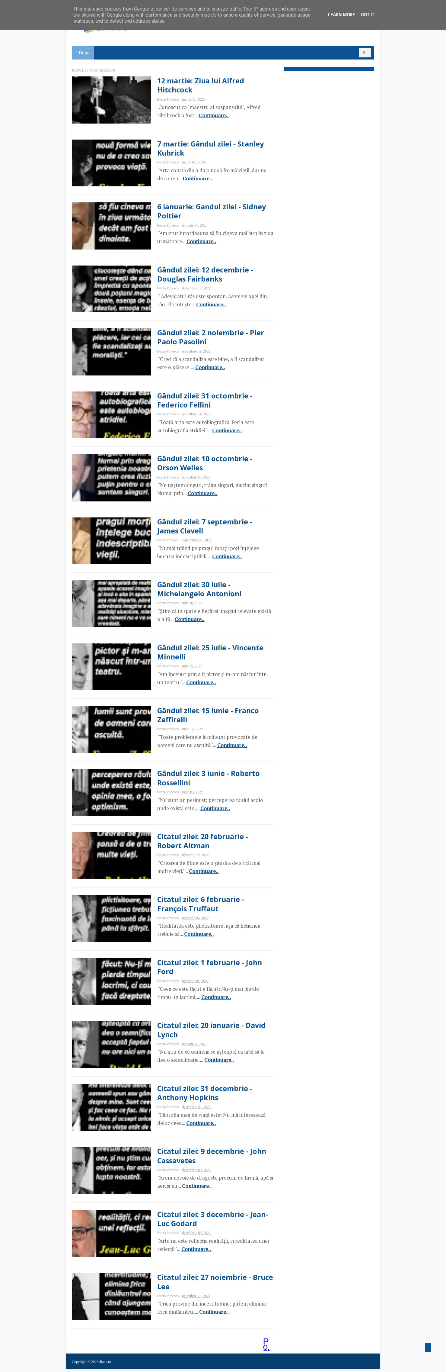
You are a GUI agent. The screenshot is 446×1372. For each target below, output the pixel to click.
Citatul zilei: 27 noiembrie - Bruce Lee (211, 1284)
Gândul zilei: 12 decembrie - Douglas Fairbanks (201, 274)
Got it (367, 15)
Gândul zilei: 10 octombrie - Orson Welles (201, 464)
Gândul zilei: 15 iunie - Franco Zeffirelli (204, 716)
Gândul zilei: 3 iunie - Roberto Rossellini (205, 779)
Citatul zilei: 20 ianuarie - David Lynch (207, 1032)
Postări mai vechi (263, 1345)
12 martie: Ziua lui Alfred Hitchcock (196, 85)
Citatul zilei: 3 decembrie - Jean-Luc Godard (208, 1221)
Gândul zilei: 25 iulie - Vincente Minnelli (207, 653)
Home (85, 52)
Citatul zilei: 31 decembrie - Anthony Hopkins (200, 1095)
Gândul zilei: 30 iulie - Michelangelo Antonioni (195, 590)
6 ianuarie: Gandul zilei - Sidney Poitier (208, 211)
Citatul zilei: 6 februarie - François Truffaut (196, 906)
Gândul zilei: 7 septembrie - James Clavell (201, 527)
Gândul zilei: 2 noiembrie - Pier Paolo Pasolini (207, 337)
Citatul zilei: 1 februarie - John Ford (206, 969)
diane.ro (105, 1365)
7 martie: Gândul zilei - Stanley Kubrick (206, 148)
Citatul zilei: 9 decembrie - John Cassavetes (208, 1158)
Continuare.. (209, 115)
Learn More (341, 15)
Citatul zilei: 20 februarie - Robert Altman (198, 842)
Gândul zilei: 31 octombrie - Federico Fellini (201, 400)
